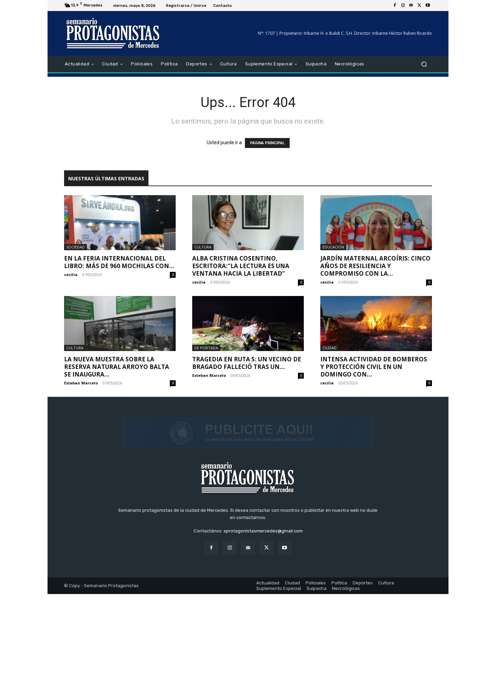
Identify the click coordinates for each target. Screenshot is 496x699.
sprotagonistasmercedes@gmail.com (263, 635)
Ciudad (329, 347)
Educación (333, 247)
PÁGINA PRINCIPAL (267, 143)
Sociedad (75, 247)
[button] (424, 64)
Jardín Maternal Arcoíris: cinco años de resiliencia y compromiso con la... (375, 265)
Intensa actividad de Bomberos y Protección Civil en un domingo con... (373, 366)
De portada (206, 347)
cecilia (71, 274)
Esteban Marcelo (81, 382)
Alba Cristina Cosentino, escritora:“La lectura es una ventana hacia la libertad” (240, 265)
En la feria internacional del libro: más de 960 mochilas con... (119, 262)
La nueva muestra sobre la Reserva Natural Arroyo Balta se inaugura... (116, 366)
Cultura (202, 247)
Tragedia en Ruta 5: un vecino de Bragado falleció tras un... (246, 363)
